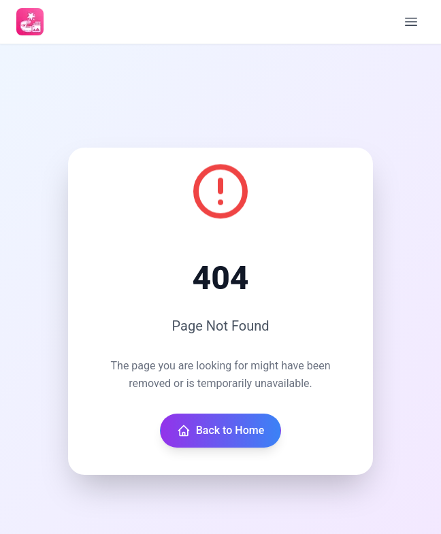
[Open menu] (411, 21)
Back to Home (221, 430)
